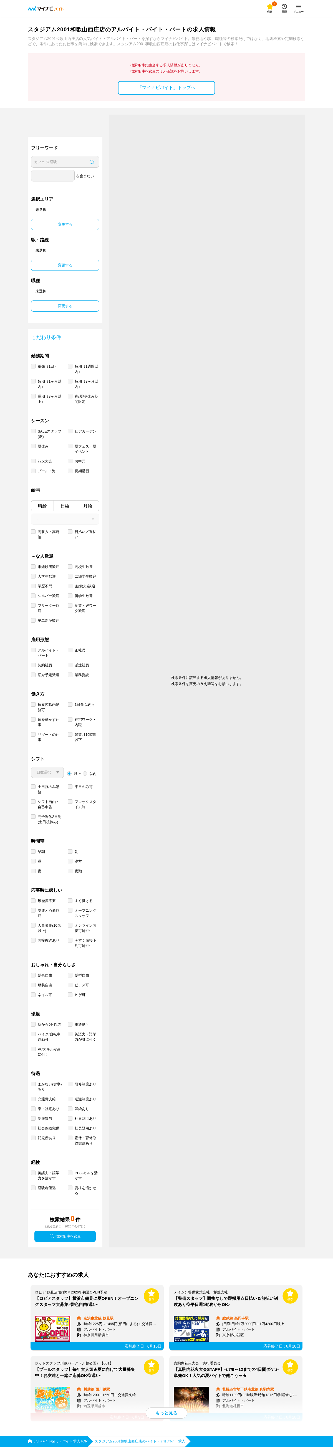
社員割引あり (85, 1118)
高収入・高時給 (48, 534)
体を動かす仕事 (48, 722)
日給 (64, 506)
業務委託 (82, 675)
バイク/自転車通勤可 (49, 1037)
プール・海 (47, 471)
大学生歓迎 (47, 576)
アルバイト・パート (48, 653)
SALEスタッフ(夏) (49, 434)
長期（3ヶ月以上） (49, 399)
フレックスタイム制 (85, 804)
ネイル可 (45, 995)
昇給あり (82, 1109)
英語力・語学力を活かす (48, 1175)
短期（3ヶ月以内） (86, 384)
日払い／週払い (85, 534)
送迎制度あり (85, 1099)
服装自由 (45, 985)
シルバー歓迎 (48, 596)
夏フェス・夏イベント (85, 449)
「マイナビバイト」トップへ (166, 87)
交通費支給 (47, 1099)
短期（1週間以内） (86, 369)
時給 (42, 506)
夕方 (78, 861)
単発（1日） (48, 366)
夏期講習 (82, 471)
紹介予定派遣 (48, 675)
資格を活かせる (85, 1190)
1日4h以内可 (85, 704)
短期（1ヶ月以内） (49, 384)
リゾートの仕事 (48, 737)
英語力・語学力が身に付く (85, 1037)
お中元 (80, 461)
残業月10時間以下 (86, 737)
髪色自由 (45, 975)
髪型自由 (82, 975)
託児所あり (47, 1138)
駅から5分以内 (49, 1024)
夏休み (43, 446)
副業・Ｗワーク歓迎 (85, 608)
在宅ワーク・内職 (85, 722)
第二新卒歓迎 (48, 620)
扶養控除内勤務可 (48, 707)
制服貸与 (45, 1118)
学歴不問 (45, 586)
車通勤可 (82, 1024)
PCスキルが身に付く (49, 1052)
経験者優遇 (47, 1188)
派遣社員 (82, 665)
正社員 (80, 650)
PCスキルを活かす (86, 1175)
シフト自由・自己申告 (48, 804)
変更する (65, 224)
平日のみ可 (84, 787)
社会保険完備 (48, 1128)
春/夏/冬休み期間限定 (86, 399)
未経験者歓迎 (48, 567)
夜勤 (78, 871)
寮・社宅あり (48, 1109)
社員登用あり (85, 1128)
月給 (87, 506)
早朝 (41, 852)
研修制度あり (85, 1084)
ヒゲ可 (80, 995)
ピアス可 (82, 985)
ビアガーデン (85, 431)
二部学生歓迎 (85, 576)
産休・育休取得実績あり (85, 1140)
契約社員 (45, 665)
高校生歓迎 (84, 567)
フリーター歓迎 (48, 608)
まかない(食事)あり (50, 1086)
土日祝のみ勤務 (48, 789)
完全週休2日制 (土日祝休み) (49, 819)
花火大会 (45, 461)
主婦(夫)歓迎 (85, 586)
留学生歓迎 (84, 596)
